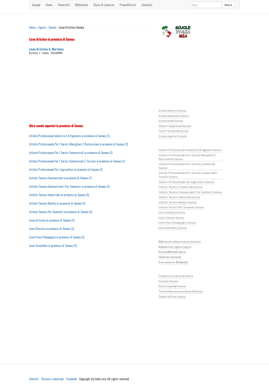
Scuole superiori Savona (173, 136)
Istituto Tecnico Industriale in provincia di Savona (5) (59, 195)
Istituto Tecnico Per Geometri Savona (181, 207)
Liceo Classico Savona (171, 217)
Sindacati (147, 5)
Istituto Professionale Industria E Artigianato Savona (190, 150)
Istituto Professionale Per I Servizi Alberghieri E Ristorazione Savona (187, 157)
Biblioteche (81, 5)
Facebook (71, 379)
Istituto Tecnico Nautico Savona (177, 202)
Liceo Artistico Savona (172, 212)
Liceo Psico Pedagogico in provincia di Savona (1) (56, 237)
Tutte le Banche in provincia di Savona (181, 291)
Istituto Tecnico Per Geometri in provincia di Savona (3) (60, 212)
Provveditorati (128, 5)
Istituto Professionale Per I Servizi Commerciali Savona (187, 165)
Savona (52, 27)
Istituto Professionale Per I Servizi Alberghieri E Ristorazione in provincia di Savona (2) (78, 144)
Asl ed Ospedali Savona (172, 286)
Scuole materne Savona (172, 110)
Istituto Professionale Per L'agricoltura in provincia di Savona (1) (65, 169)
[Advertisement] (91, 89)
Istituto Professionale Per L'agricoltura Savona (186, 182)
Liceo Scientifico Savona (173, 227)
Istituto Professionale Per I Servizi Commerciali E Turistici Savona (188, 174)
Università (64, 5)
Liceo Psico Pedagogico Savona (177, 222)
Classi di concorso (103, 5)
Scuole (36, 4)
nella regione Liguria (175, 246)
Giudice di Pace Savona (172, 296)
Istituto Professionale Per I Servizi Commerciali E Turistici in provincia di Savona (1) (77, 161)
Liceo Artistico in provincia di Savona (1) (51, 220)
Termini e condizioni (52, 379)
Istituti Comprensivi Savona (175, 126)
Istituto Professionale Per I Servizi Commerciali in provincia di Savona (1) (70, 152)
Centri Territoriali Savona (173, 131)
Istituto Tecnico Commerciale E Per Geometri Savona (190, 192)
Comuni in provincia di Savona (176, 276)
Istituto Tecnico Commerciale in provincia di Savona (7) (60, 178)
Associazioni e (173, 262)
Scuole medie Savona (171, 120)
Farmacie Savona (168, 281)
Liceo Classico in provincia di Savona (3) (51, 228)
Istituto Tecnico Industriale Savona (179, 197)
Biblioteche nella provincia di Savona (180, 241)
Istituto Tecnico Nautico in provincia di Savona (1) (57, 203)
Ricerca (228, 5)
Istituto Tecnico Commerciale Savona (181, 187)
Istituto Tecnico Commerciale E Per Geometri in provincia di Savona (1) (69, 186)
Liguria (42, 27)
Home (49, 5)
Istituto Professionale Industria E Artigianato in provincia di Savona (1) (69, 136)
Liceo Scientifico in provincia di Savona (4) (53, 245)
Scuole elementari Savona (174, 115)
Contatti (33, 379)
